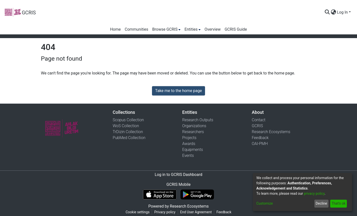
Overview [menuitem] (213, 29)
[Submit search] (327, 12)
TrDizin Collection (128, 131)
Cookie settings (138, 212)
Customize (264, 203)
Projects (189, 137)
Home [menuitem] (115, 29)
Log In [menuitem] (342, 12)
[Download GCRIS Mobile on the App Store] (160, 194)
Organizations (194, 125)
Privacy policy (164, 212)
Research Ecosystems (271, 131)
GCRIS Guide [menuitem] (236, 29)
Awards (188, 143)
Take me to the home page (178, 90)
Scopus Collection (128, 120)
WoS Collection (126, 125)
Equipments (192, 149)
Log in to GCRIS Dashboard (178, 174)
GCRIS (257, 125)
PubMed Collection (129, 137)
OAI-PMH (260, 143)
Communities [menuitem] (136, 29)
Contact (259, 120)
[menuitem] (333, 12)
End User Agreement (196, 212)
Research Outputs (197, 120)
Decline (321, 203)
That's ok (338, 203)
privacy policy (314, 193)
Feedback (260, 137)
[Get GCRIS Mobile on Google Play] (197, 194)
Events (188, 155)
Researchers (193, 131)
